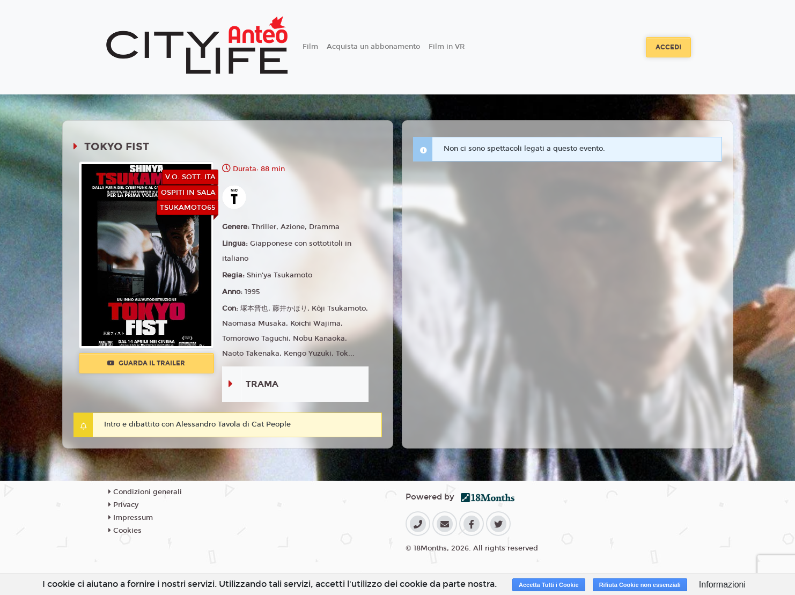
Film (310, 46)
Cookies (125, 530)
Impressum (130, 517)
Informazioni (722, 584)
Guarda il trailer (146, 363)
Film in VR (447, 46)
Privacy (123, 505)
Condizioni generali (145, 492)
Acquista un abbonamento (373, 46)
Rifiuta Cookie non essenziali (640, 585)
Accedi (668, 47)
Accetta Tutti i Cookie (549, 585)
